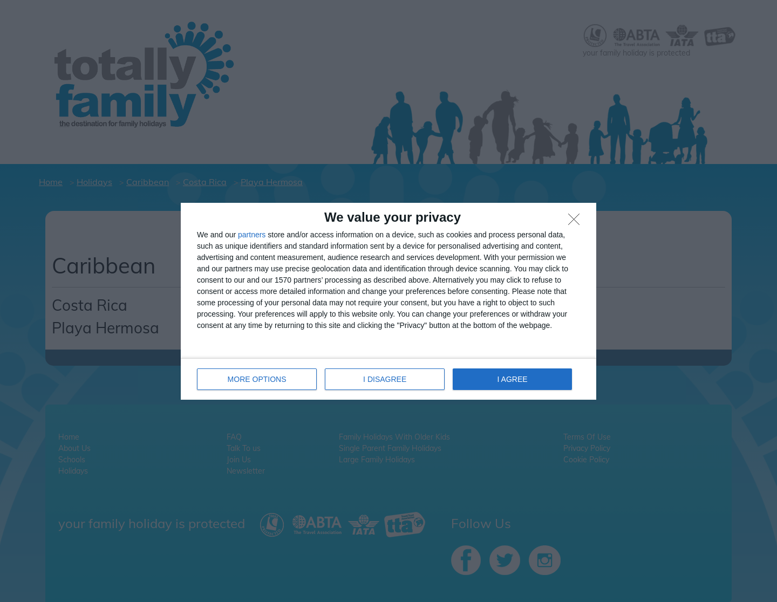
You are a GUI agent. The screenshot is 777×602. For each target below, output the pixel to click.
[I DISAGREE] (576, 222)
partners (251, 234)
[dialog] (388, 301)
